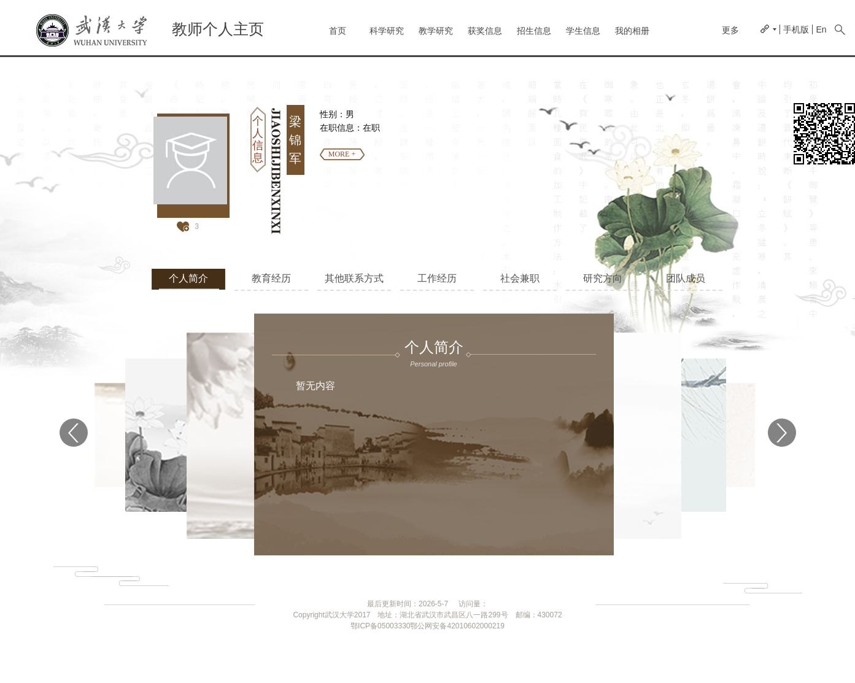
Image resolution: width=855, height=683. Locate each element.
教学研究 (436, 31)
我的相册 (632, 31)
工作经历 (437, 278)
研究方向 (602, 278)
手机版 (796, 29)
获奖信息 (485, 31)
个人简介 (188, 278)
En (821, 29)
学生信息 (583, 31)
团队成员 (685, 278)
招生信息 (534, 31)
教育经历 (271, 278)
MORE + (341, 154)
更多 (730, 30)
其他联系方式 (354, 278)
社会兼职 (520, 278)
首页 (337, 31)
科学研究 (386, 31)
